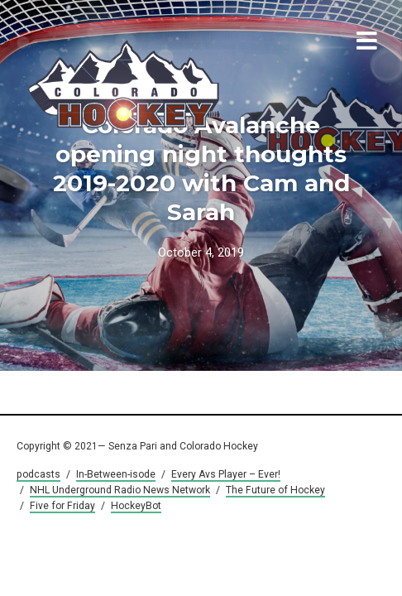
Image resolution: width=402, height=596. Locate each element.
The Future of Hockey (275, 490)
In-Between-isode (116, 474)
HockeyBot (136, 506)
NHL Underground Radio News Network (120, 490)
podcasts (38, 474)
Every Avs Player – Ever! (225, 474)
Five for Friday (62, 506)
